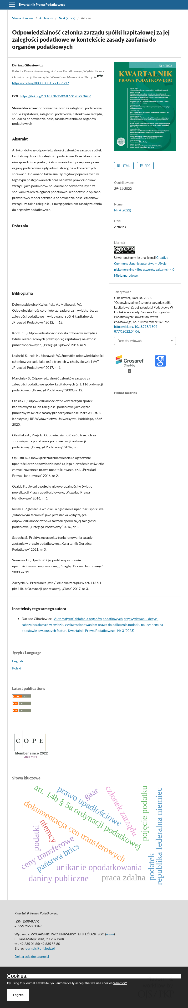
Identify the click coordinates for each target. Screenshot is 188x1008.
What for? (120, 983)
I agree (18, 995)
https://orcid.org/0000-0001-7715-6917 (40, 83)
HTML (125, 166)
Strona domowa (23, 18)
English (17, 661)
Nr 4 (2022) (67, 18)
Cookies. (17, 976)
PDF (147, 166)
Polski (16, 668)
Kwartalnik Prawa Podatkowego (42, 4)
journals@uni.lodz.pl (40, 948)
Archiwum (46, 18)
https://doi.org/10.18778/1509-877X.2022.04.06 (55, 96)
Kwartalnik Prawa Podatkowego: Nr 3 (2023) (101, 631)
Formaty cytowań (129, 341)
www (110, 934)
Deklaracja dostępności (32, 956)
